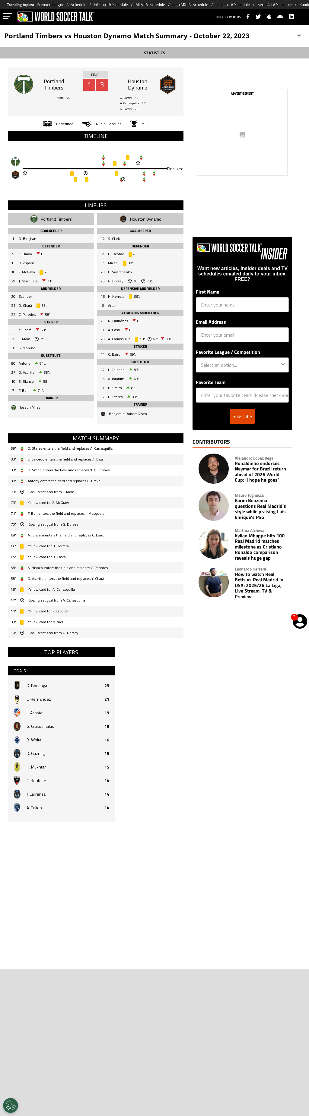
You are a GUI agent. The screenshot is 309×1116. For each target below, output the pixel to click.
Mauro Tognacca (249, 507)
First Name (207, 303)
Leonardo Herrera (250, 581)
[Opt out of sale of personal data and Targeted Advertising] (10, 1105)
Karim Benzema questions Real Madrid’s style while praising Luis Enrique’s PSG (260, 521)
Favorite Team (210, 394)
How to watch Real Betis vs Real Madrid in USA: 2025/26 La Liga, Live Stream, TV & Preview (259, 597)
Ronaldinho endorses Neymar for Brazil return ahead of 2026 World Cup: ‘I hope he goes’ (260, 484)
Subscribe (242, 428)
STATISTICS (154, 52)
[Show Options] (283, 377)
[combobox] (240, 377)
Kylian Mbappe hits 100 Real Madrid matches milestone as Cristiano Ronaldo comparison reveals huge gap (260, 559)
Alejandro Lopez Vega (254, 470)
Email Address (211, 334)
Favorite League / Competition (228, 364)
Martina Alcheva (249, 542)
